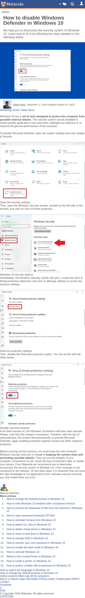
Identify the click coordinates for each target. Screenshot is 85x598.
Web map (23, 576)
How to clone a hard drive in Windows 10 (30, 533)
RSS (2, 590)
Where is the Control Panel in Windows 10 (31, 556)
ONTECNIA (7, 596)
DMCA (75, 579)
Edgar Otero (19, 104)
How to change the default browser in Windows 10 (35, 499)
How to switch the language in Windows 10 (25, 570)
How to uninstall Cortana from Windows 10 (31, 520)
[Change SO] (63, 4)
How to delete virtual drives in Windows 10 (31, 529)
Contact (4, 581)
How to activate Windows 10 (23, 552)
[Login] (81, 4)
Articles (5, 12)
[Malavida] (12, 4)
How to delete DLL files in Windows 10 (29, 524)
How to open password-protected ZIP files (31, 515)
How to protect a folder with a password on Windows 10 (39, 565)
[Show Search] (73, 4)
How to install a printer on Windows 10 (29, 561)
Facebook (5, 584)
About (14, 579)
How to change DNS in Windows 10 (27, 538)
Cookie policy (63, 579)
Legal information (28, 579)
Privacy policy (47, 579)
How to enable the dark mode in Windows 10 (32, 547)
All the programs (39, 576)
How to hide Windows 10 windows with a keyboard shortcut (41, 503)
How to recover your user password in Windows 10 (36, 542)
